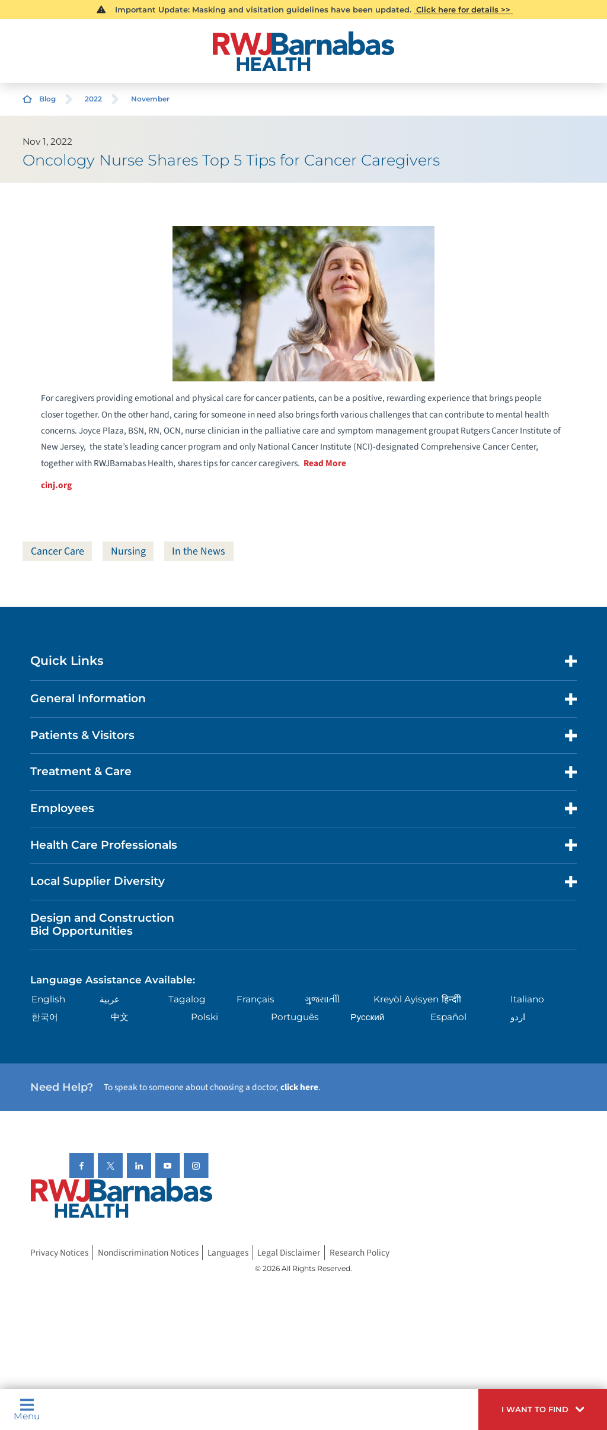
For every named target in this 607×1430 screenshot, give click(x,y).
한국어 (44, 1017)
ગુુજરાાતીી (322, 999)
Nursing (128, 551)
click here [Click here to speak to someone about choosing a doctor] (299, 1087)
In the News (198, 551)
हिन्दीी (451, 999)
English (48, 999)
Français (255, 999)
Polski (204, 1017)
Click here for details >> (463, 9)
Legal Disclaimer (288, 1252)
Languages (227, 1252)
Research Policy (359, 1252)
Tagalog (187, 999)
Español (448, 1017)
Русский (367, 1017)
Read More (325, 463)
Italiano (527, 999)
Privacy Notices (59, 1252)
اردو (517, 1017)
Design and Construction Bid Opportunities (102, 924)
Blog (47, 98)
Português (295, 1017)
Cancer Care (57, 551)
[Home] (303, 51)
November (150, 98)
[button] (542, 1409)
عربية (110, 999)
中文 (120, 1017)
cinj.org (56, 485)
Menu (27, 1409)
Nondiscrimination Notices (148, 1252)
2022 (93, 98)
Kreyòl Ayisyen (406, 999)
